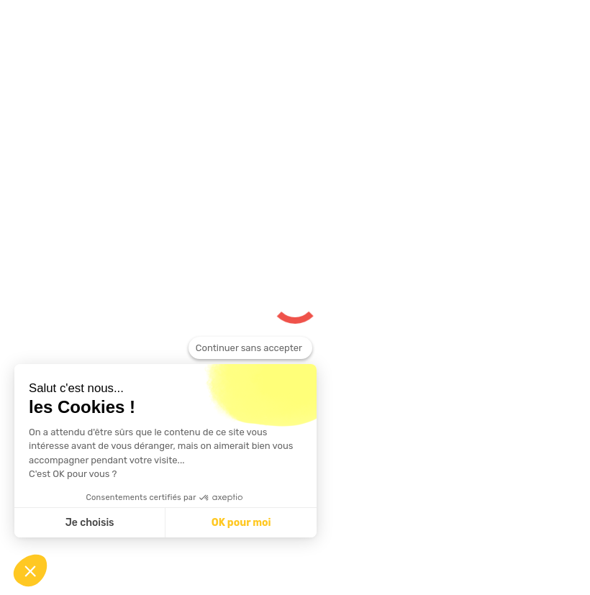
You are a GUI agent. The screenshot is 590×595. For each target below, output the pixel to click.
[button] (30, 570)
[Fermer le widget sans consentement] (250, 348)
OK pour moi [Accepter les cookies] (241, 523)
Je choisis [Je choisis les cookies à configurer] (89, 523)
